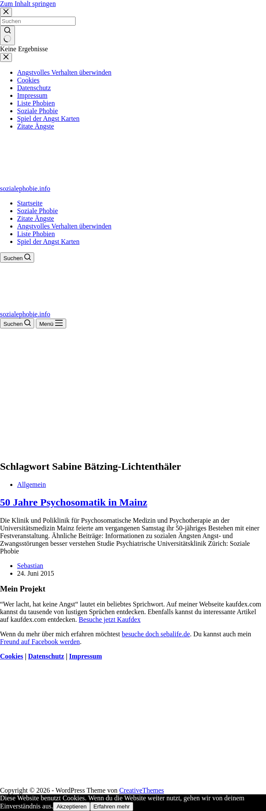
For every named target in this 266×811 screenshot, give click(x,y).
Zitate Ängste (35, 218)
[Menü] (51, 323)
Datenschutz (46, 656)
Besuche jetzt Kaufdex (109, 619)
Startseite (30, 203)
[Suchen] (17, 257)
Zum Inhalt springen (28, 3)
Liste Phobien (36, 233)
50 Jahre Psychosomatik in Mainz (73, 502)
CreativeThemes (141, 790)
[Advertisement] (133, 392)
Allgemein (31, 484)
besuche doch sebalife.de (156, 634)
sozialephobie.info (25, 188)
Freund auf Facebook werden (40, 641)
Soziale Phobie (37, 210)
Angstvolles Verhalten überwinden (64, 226)
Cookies (11, 656)
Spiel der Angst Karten (48, 241)
